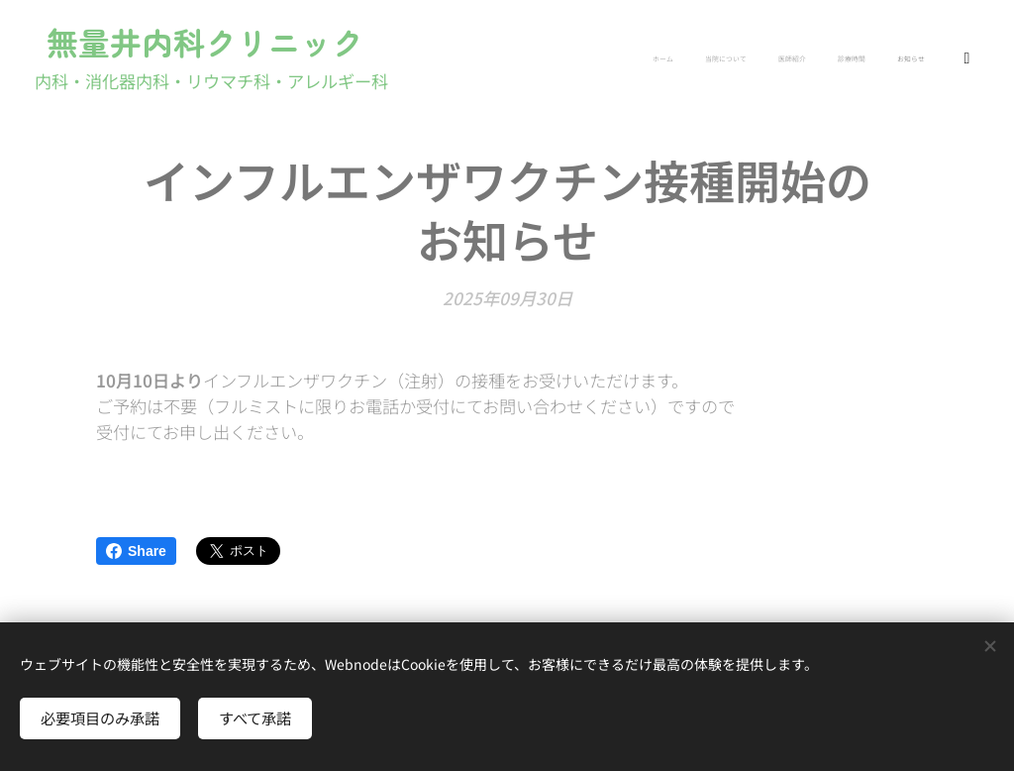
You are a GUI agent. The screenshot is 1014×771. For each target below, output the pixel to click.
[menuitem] (826, 60)
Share (136, 551)
